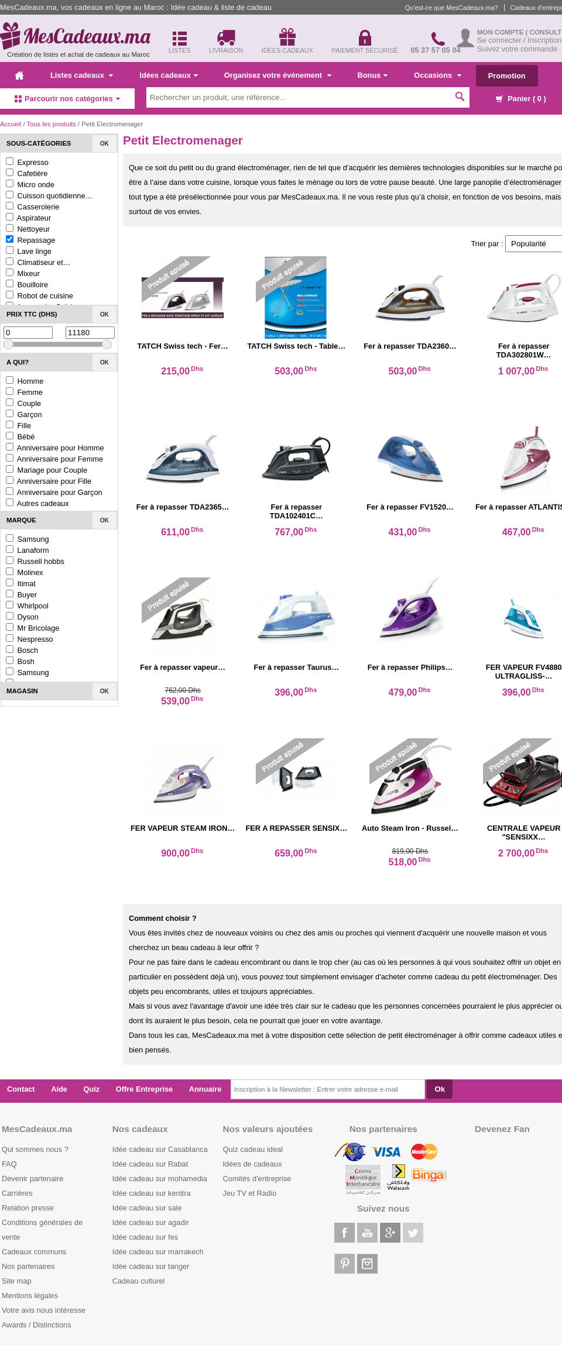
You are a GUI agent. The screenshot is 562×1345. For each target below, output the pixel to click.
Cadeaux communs (34, 1251)
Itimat (21, 583)
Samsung (27, 539)
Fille (18, 425)
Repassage (30, 240)
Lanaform (27, 550)
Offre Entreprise (144, 1089)
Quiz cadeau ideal (253, 1149)
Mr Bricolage (32, 628)
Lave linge (29, 251)
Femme (24, 392)
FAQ (9, 1164)
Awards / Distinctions (36, 1324)
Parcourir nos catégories (67, 98)
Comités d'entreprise (257, 1178)
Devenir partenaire (32, 1178)
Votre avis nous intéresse (43, 1310)
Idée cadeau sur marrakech (158, 1251)
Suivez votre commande (517, 48)
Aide (59, 1089)
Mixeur (23, 273)
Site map (17, 1281)
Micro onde (30, 184)
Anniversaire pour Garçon (54, 492)
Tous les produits (51, 124)
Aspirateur (28, 218)
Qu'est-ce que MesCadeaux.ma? (451, 7)
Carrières (17, 1193)
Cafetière (26, 173)
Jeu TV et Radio (250, 1193)
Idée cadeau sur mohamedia (159, 1178)
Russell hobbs (35, 561)
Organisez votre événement (277, 75)
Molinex (24, 572)
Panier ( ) (521, 98)
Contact (21, 1089)
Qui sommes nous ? (35, 1149)
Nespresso (29, 639)
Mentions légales (30, 1295)
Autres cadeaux (37, 503)
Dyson (22, 617)
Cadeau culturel (138, 1281)
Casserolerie (32, 206)
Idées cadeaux (168, 75)
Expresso (27, 162)
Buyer (21, 594)
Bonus (373, 75)
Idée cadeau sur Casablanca (160, 1149)
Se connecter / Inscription (519, 40)
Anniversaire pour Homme (55, 447)
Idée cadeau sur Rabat (150, 1164)
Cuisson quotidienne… (49, 195)
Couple (23, 403)
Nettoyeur (28, 229)
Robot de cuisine (39, 295)
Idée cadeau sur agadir (150, 1222)
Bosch (22, 650)
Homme (24, 381)
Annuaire (205, 1089)
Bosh (20, 661)
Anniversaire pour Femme (54, 459)
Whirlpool (27, 605)
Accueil (10, 124)
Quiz (92, 1089)
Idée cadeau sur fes (145, 1237)
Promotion (507, 75)
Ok (104, 143)
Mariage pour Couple (46, 470)
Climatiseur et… (38, 262)
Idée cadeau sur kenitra (151, 1193)
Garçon (24, 414)
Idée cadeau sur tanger (151, 1266)
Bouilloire (27, 284)
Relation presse (28, 1207)
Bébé (20, 436)
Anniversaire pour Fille (48, 481)
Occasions (437, 75)
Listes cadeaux (81, 75)
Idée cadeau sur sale (147, 1207)
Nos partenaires (28, 1266)
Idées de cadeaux (252, 1164)
